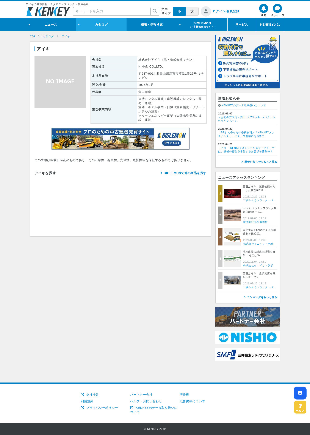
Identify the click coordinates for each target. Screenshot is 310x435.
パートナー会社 (141, 394)
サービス (241, 24)
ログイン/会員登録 (226, 11)
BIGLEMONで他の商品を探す (185, 173)
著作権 (184, 394)
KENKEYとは (270, 24)
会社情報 (92, 394)
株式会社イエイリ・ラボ (258, 243)
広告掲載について (192, 401)
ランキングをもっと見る (262, 297)
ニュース (51, 24)
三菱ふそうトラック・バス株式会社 (265, 200)
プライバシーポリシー (101, 407)
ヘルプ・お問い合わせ (146, 401)
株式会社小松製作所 (255, 222)
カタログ (101, 24)
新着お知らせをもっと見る (260, 161)
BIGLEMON (202, 25)
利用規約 (87, 401)
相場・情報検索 (152, 24)
